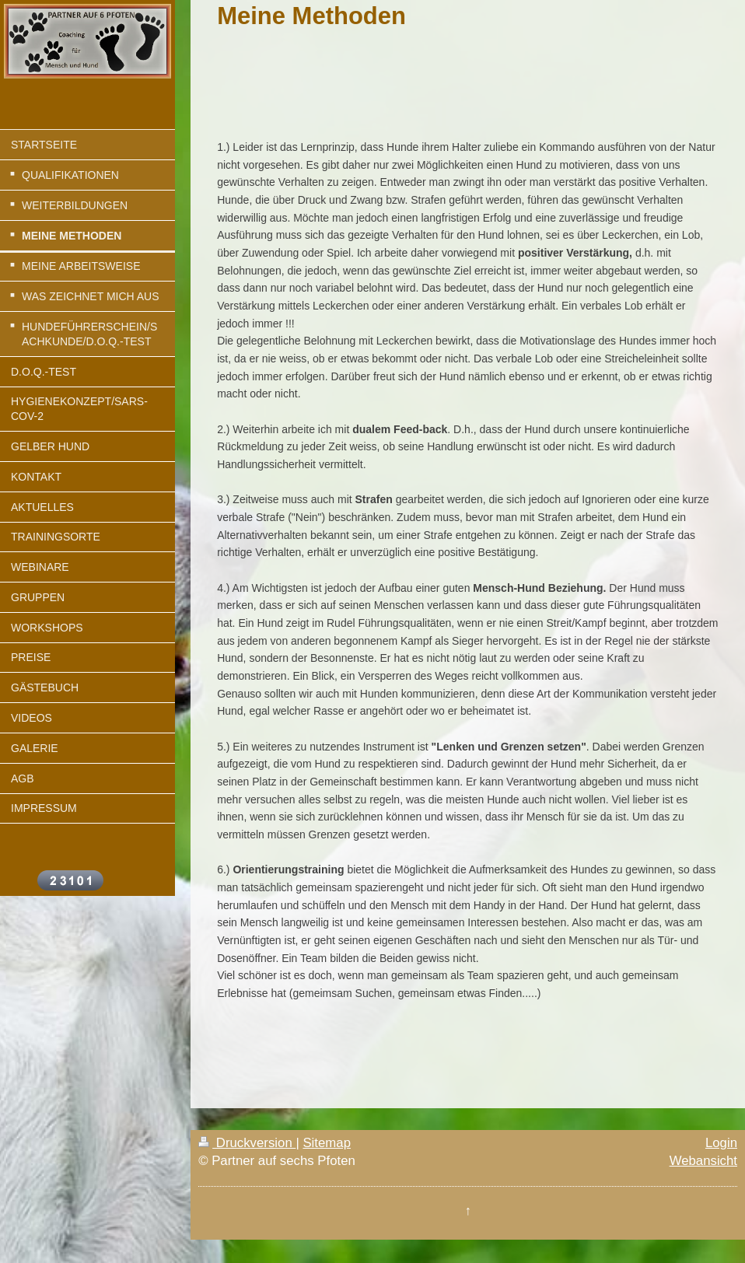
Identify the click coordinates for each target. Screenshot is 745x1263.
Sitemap (327, 1142)
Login (721, 1142)
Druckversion (247, 1142)
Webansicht (703, 1160)
